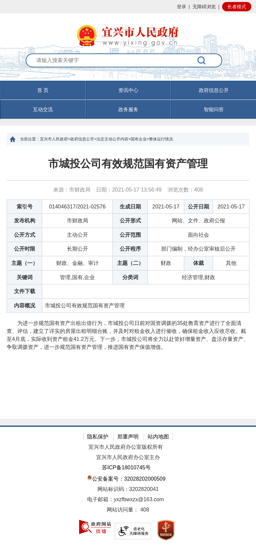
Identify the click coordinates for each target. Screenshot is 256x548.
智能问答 (214, 109)
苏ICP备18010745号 (126, 467)
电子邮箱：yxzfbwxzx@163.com (125, 499)
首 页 (43, 90)
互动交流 (43, 109)
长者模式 (236, 6)
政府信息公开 (214, 90)
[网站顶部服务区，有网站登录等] (128, 6)
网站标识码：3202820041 (128, 489)
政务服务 (128, 109)
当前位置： (30, 139)
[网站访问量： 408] (128, 510)
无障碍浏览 (204, 6)
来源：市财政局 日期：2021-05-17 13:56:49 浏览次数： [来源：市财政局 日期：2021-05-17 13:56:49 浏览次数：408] (128, 190)
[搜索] (201, 60)
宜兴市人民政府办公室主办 (128, 457)
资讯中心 (128, 90)
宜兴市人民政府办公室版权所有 (125, 447)
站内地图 (158, 436)
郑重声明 (128, 436)
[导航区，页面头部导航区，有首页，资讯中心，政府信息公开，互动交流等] (128, 100)
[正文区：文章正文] (128, 282)
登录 (181, 6)
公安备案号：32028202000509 (126, 478)
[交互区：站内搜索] (128, 67)
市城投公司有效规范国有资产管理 (128, 164)
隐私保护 (97, 436)
